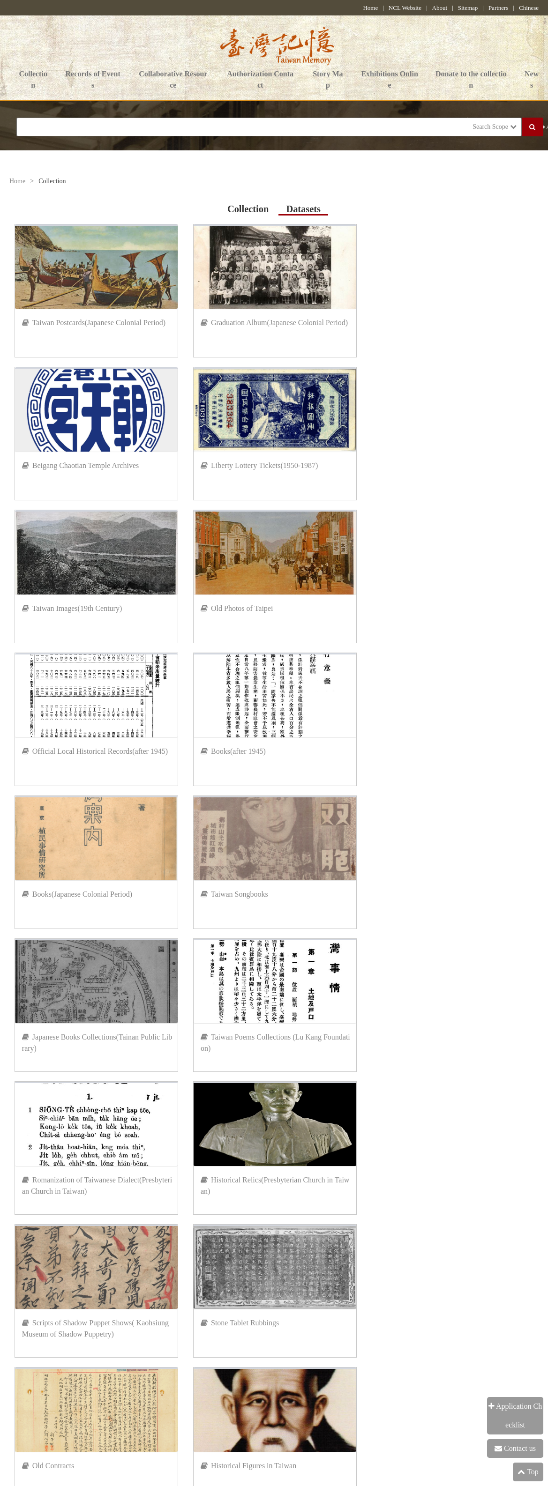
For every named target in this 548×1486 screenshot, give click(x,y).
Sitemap (468, 7)
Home (370, 7)
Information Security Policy (51, 1396)
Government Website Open (214, 1396)
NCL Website (405, 7)
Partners (498, 7)
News (532, 80)
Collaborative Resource (173, 80)
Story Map (328, 80)
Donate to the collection (471, 80)
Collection (33, 80)
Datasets (303, 209)
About (440, 7)
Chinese (529, 7)
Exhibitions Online (389, 80)
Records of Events (92, 80)
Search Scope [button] (494, 126)
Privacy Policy (134, 1396)
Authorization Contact (260, 80)
